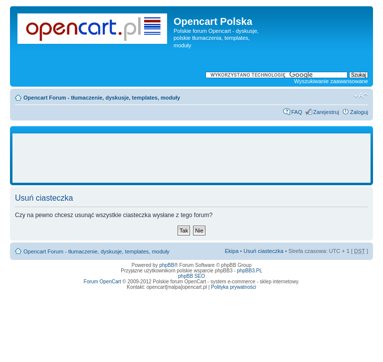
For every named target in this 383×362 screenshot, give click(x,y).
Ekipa (232, 251)
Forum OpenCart (102, 281)
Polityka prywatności (233, 287)
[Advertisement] (196, 158)
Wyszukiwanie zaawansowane (331, 81)
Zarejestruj (326, 112)
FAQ (296, 112)
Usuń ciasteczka (263, 251)
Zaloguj (359, 112)
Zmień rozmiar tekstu (361, 95)
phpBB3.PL (249, 270)
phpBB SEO (191, 276)
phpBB (166, 265)
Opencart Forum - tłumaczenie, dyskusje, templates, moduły (101, 98)
